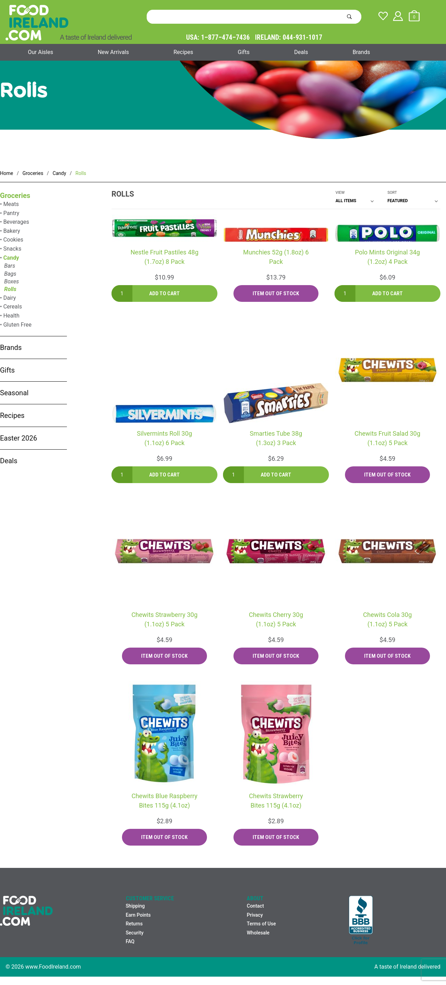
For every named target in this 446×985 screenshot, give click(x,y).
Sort (392, 192)
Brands (361, 52)
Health (11, 315)
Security (135, 933)
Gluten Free (17, 324)
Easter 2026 (18, 438)
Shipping (135, 906)
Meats (11, 204)
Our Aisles (40, 52)
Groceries (15, 195)
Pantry (11, 213)
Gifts (243, 52)
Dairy (9, 298)
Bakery (11, 231)
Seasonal (14, 393)
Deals (301, 52)
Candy (11, 257)
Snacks (12, 248)
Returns (134, 923)
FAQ (130, 941)
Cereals (12, 306)
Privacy (255, 915)
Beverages (16, 222)
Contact (255, 906)
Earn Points (138, 915)
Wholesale (258, 933)
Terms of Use (261, 923)
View (340, 192)
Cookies (13, 239)
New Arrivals (113, 52)
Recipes (183, 52)
